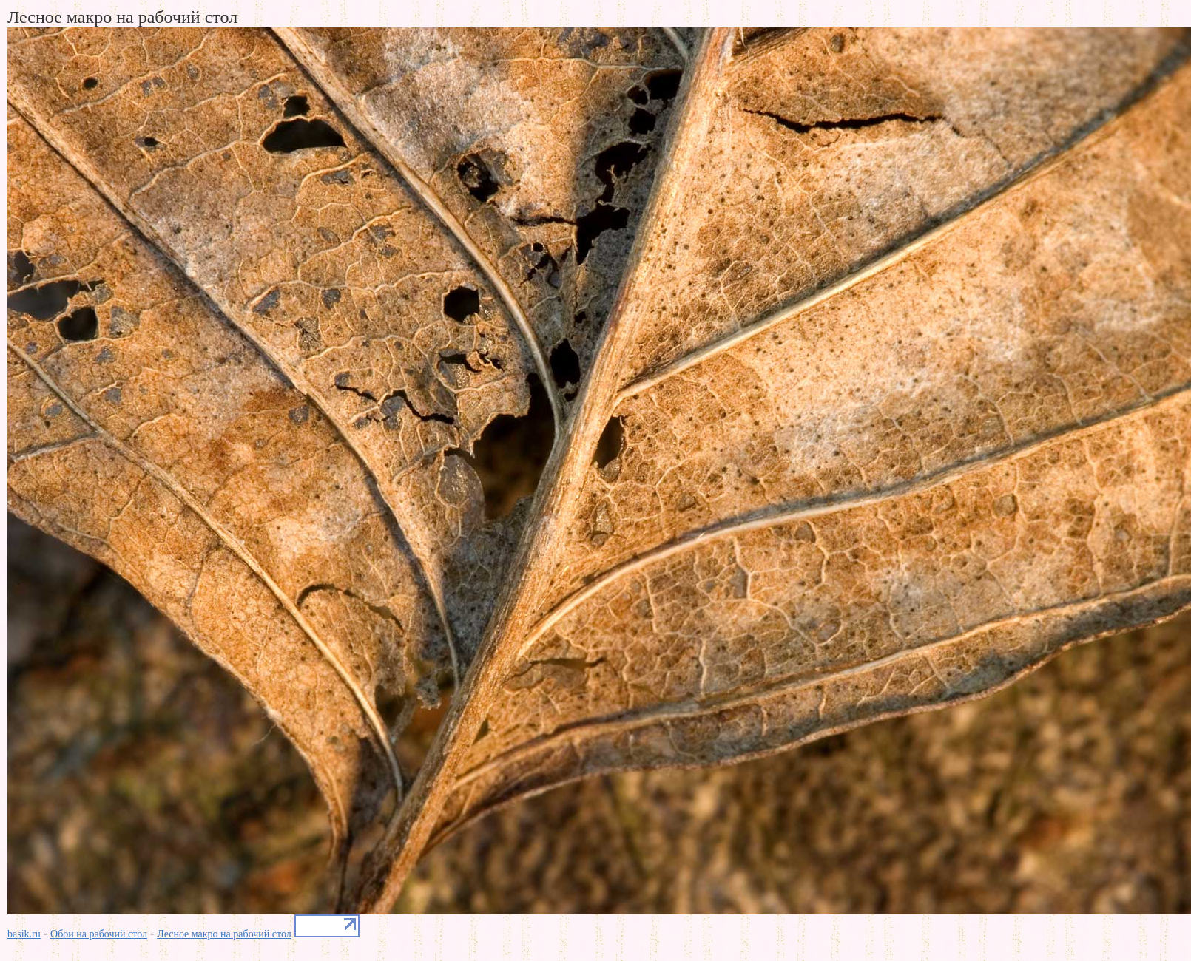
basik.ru (24, 934)
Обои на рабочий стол (98, 934)
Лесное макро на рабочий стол (224, 934)
